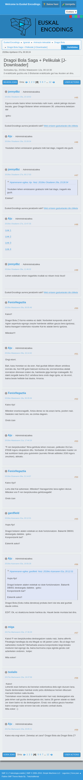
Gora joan (9, 755)
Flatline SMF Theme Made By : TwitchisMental (20, 776)
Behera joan (10, 82)
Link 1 (8, 230)
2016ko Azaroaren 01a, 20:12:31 (18, 518)
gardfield (13, 513)
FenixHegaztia (17, 302)
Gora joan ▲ (76, 773)
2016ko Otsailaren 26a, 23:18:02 (18, 97)
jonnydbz (14, 91)
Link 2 (8, 236)
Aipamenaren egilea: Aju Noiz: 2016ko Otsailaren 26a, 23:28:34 (39, 182)
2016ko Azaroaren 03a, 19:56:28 (18, 564)
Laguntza (65, 773)
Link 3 (8, 242)
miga (11, 627)
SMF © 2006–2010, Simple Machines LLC (44, 773)
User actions (72, 82)
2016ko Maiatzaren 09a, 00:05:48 (18, 307)
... (47, 82)
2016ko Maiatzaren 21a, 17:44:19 (18, 440)
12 (50, 82)
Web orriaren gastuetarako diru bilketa (61, 126)
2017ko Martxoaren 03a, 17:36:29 (18, 632)
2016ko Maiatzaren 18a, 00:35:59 (18, 398)
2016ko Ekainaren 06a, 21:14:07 (18, 476)
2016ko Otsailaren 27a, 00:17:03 (18, 175)
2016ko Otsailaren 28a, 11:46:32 (18, 269)
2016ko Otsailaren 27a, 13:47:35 (18, 224)
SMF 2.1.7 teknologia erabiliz (13, 773)
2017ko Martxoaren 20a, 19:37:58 (18, 677)
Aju (10, 136)
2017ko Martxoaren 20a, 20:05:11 (18, 729)
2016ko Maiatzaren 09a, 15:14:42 (18, 353)
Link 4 (8, 249)
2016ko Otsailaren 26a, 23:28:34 (18, 141)
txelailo (12, 672)
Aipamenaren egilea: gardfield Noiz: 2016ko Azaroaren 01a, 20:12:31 (41, 571)
